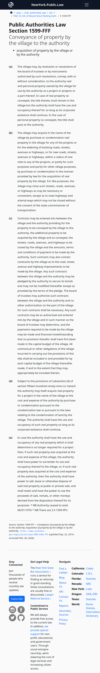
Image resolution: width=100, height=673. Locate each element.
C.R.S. (89, 573)
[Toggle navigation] (86, 5)
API (61, 591)
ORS (95, 594)
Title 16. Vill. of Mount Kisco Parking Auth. (35, 15)
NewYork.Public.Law (47, 5)
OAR (88, 594)
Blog (61, 577)
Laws (18, 12)
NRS (88, 584)
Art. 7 (52, 12)
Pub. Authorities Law (35, 12)
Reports (63, 605)
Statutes (91, 578)
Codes (89, 568)
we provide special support (39, 630)
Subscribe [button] (17, 599)
